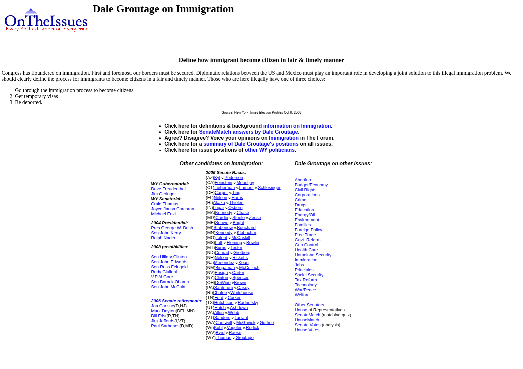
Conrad (222, 252)
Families (303, 224)
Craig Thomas (164, 203)
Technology (306, 284)
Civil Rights (306, 189)
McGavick (245, 322)
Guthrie (266, 322)
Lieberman (224, 187)
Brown (240, 282)
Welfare (302, 294)
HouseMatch (307, 319)
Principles (304, 269)
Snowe (221, 222)
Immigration (284, 138)
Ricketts (240, 257)
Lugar (218, 207)
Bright (238, 222)
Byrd (219, 332)
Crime (301, 199)
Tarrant (241, 317)
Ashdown (239, 307)
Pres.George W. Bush (172, 227)
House (302, 309)
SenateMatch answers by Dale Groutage (248, 132)
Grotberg (241, 252)
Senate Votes (308, 324)
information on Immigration (297, 126)
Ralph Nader (163, 237)
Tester (236, 247)
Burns (220, 247)
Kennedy (223, 212)
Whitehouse (241, 292)
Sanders (222, 317)
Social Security (309, 274)
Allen (219, 312)
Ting (236, 192)
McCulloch (249, 267)
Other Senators (309, 304)
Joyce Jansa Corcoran (172, 208)
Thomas (223, 337)
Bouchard (246, 227)
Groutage (244, 337)
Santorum (223, 287)
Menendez (224, 262)
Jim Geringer (163, 193)
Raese (235, 332)
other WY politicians (270, 150)
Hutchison (223, 302)
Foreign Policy (308, 229)
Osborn (235, 207)
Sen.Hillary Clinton (169, 256)
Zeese (255, 217)
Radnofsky (248, 302)
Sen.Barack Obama (170, 281)
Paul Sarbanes (165, 325)
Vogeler (234, 327)
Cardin (221, 217)
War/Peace (305, 289)
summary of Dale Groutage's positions (251, 144)
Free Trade (305, 234)
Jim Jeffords (162, 320)
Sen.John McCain (168, 286)
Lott (218, 242)
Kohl (218, 327)
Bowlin (252, 242)
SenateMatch (308, 314)
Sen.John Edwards (169, 261)
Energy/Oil (305, 214)
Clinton (221, 277)
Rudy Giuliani (164, 271)
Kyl (217, 177)
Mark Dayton (163, 310)
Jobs (299, 264)
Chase (242, 212)
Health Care (306, 249)
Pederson (233, 177)
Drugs (301, 204)
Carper (221, 192)
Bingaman (225, 267)
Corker (233, 297)
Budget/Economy (311, 184)
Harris (237, 197)
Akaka (219, 202)
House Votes (307, 329)
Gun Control (306, 244)
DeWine (222, 282)
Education (304, 209)
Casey (243, 287)
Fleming (234, 242)
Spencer (240, 277)
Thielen (236, 202)
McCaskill (240, 237)
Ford (218, 297)
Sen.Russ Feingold (169, 266)
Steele (238, 217)
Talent (221, 237)
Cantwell (223, 322)
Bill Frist (158, 315)
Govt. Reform (308, 239)
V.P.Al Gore (162, 276)
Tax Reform (306, 279)
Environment (307, 219)
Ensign (221, 272)
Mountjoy (245, 182)
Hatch (220, 307)
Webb (233, 312)
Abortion (303, 179)
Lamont (246, 187)
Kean (243, 262)
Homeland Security (313, 254)
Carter (238, 272)
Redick (252, 327)
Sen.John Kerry (166, 232)
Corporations (307, 194)
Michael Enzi (163, 213)
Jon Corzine (162, 305)
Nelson (220, 197)
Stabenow (223, 227)
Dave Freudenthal (168, 188)
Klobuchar (246, 232)
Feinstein (223, 182)
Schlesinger (269, 187)
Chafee (220, 292)
